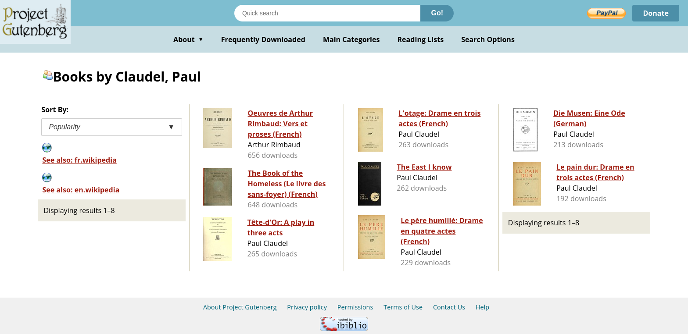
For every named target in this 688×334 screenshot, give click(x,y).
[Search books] (327, 13)
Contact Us (449, 307)
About (188, 39)
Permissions (355, 307)
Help (482, 307)
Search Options (488, 39)
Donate (656, 13)
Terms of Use (403, 307)
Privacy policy (307, 307)
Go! (437, 13)
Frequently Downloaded (263, 39)
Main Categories (351, 39)
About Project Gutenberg (240, 307)
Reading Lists (421, 39)
